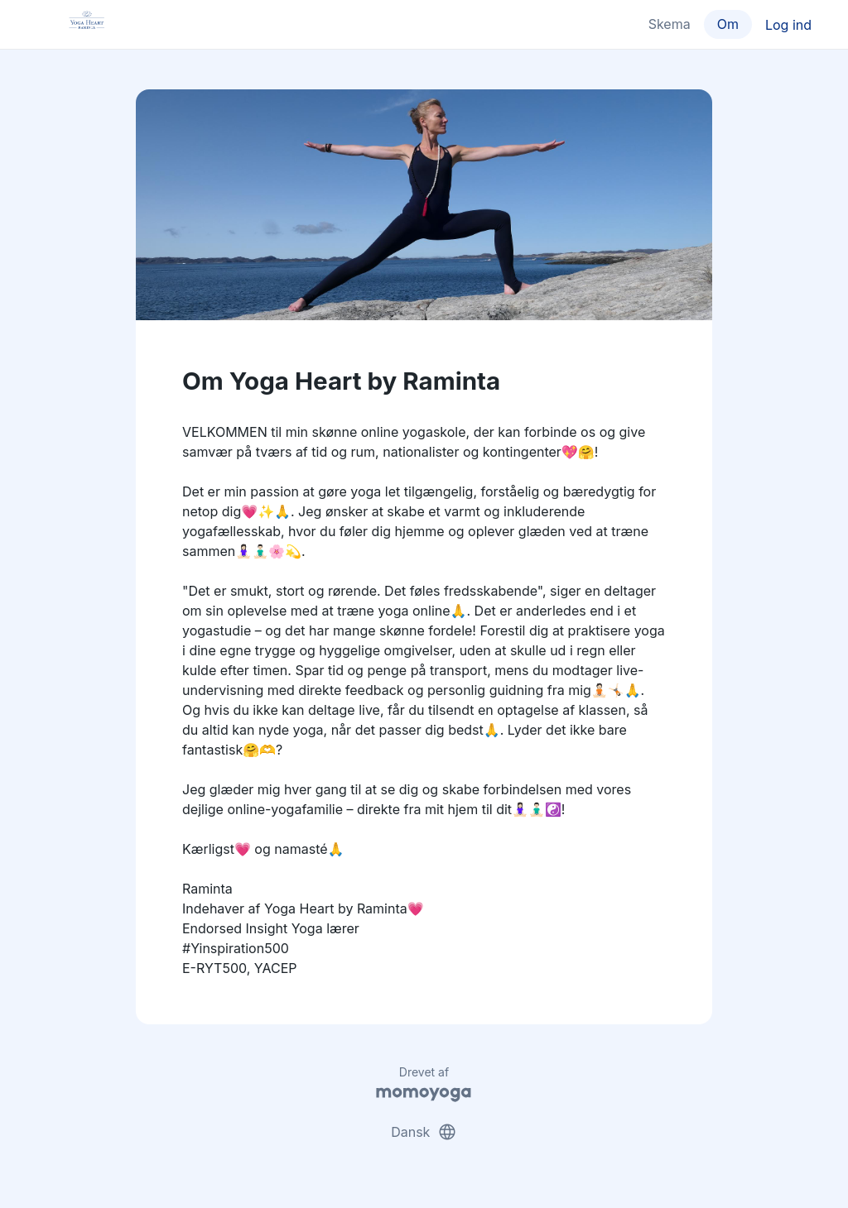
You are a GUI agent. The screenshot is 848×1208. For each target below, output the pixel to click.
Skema (669, 24)
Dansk (424, 1132)
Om (728, 24)
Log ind (788, 25)
